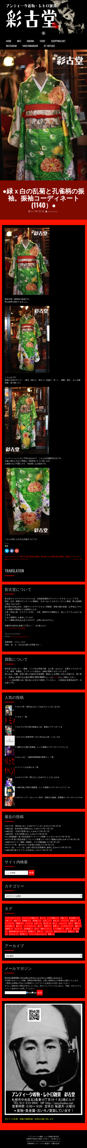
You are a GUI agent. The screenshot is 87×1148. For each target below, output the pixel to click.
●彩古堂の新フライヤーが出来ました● (22, 850)
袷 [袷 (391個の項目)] (43, 918)
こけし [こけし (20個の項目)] (49, 931)
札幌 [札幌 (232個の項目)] (64, 918)
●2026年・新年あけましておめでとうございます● (38, 706)
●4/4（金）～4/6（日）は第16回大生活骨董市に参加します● (32, 847)
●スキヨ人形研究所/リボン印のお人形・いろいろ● (38, 737)
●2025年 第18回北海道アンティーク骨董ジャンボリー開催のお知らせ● (36, 839)
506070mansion (30, 46)
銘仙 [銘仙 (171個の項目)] (17, 921)
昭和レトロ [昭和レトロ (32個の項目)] (46, 929)
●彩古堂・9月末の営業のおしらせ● (21, 831)
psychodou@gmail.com (20, 636)
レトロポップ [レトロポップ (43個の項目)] (67, 926)
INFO (19, 41)
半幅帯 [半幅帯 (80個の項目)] (20, 923)
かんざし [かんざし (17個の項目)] (14, 934)
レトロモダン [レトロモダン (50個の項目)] (30, 926)
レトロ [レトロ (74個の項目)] (29, 923)
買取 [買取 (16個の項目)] (51, 934)
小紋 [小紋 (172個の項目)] (8, 921)
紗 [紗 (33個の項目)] (37, 929)
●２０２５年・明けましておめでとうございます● (38, 777)
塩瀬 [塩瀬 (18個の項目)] (71, 931)
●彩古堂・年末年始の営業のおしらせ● (22, 828)
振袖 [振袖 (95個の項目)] (73, 921)
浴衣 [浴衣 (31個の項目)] (69, 929)
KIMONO (30, 41)
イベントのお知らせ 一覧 (27, 767)
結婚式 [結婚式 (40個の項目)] (9, 929)
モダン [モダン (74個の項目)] (38, 923)
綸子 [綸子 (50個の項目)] (19, 926)
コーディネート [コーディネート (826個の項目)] (13, 918)
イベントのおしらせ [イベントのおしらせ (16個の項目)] (38, 934)
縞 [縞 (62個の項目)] (55, 923)
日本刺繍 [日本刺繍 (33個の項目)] (28, 929)
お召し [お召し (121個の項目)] (47, 921)
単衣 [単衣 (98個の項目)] (56, 921)
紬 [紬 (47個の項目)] (40, 926)
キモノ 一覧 (22, 717)
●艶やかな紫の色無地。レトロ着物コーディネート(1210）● (42, 747)
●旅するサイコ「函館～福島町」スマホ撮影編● (26, 842)
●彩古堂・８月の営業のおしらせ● (20, 834)
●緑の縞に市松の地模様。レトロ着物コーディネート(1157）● (43, 787)
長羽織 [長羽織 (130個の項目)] (36, 921)
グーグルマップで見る (16, 628)
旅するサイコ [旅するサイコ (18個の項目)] (60, 931)
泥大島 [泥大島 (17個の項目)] (24, 934)
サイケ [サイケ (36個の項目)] (18, 929)
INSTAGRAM (11, 46)
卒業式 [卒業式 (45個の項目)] (48, 926)
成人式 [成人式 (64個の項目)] (47, 923)
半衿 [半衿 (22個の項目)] (40, 931)
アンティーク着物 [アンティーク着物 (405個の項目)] (30, 918)
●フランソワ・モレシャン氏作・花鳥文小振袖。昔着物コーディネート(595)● (49, 797)
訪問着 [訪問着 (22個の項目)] (32, 931)
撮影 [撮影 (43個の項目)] (78, 926)
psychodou (51, 211)
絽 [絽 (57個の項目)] (70, 923)
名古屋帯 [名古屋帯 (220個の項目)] (74, 918)
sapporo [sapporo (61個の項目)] (63, 923)
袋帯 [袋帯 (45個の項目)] (56, 926)
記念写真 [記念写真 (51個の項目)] (10, 926)
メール (55, 677)
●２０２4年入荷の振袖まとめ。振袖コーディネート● (39, 727)
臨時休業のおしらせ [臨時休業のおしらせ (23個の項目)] (18, 931)
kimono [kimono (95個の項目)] (65, 921)
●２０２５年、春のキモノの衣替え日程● (23, 845)
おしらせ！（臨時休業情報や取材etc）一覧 (35, 757)
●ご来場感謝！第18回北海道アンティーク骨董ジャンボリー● (32, 836)
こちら (7, 680)
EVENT (42, 41)
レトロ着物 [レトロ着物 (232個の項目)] (53, 918)
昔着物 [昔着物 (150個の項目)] (26, 921)
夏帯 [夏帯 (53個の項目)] (78, 923)
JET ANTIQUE (49, 46)
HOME (8, 41)
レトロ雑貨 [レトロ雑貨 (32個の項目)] (58, 929)
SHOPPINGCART (58, 41)
